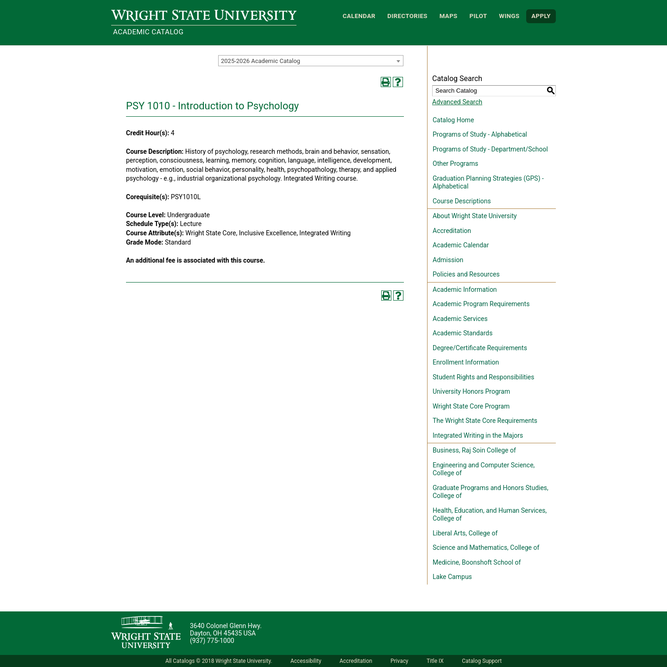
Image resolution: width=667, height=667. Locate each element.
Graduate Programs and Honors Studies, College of (490, 492)
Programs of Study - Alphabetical (480, 134)
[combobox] (310, 60)
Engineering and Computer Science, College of (484, 469)
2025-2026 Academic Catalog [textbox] (260, 60)
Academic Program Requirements (481, 304)
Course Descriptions (462, 201)
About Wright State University (475, 216)
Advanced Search (457, 102)
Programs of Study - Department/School (490, 149)
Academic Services (460, 318)
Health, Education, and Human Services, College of (490, 514)
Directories (407, 16)
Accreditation (452, 230)
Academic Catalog (148, 32)
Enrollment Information (466, 362)
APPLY (541, 16)
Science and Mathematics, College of (486, 547)
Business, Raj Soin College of (474, 450)
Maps (449, 16)
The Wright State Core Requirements (485, 420)
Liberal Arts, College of (465, 533)
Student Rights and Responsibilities (484, 377)
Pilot (478, 16)
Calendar (359, 16)
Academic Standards (462, 333)
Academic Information (465, 289)
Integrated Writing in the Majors (478, 435)
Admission (448, 260)
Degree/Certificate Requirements (480, 348)
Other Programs (455, 163)
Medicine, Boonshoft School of (477, 562)
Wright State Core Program (471, 406)
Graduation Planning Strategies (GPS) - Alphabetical (488, 182)
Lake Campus (452, 576)
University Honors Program (471, 391)
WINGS (509, 16)
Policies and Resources (466, 274)
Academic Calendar (461, 245)
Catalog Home (453, 120)
